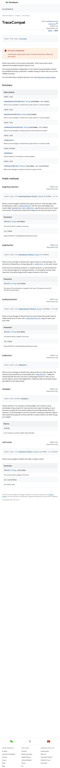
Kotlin (50, 31)
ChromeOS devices (46, 757)
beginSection (9, 114)
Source (4, 760)
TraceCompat (23, 39)
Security (4, 757)
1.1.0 (56, 26)
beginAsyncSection (11, 101)
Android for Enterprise (8, 754)
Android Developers (7, 15)
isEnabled (7, 153)
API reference (7, 9)
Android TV (44, 763)
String (28, 101)
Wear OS (43, 754)
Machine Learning (27, 754)
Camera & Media (26, 760)
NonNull (22, 101)
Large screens (45, 751)
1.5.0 (56, 28)
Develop (17, 15)
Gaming (24, 751)
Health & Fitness (26, 757)
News (3, 763)
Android (4, 751)
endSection (8, 140)
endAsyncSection (10, 127)
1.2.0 (56, 187)
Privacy (24, 763)
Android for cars (45, 760)
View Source (52, 24)
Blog (3, 766)
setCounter (8, 166)
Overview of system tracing (46, 77)
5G (22, 766)
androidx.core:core (52, 21)
